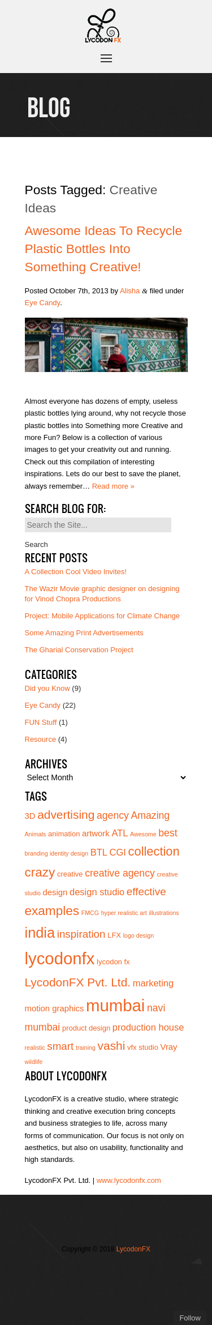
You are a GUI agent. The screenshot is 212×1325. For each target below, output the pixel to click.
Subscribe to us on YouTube (106, 1290)
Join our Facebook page (106, 1272)
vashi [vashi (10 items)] (112, 1045)
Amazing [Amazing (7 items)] (150, 815)
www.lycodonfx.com (129, 1180)
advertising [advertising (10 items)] (65, 814)
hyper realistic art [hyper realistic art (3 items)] (124, 912)
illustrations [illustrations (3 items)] (164, 912)
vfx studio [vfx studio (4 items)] (142, 1047)
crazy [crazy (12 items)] (40, 872)
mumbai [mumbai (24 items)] (115, 1005)
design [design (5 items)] (55, 892)
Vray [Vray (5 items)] (169, 1047)
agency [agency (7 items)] (113, 815)
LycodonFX (133, 1249)
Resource (41, 739)
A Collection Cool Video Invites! (76, 571)
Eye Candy (42, 302)
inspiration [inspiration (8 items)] (81, 934)
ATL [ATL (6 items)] (119, 833)
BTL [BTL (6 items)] (98, 852)
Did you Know (47, 688)
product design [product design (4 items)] (86, 1028)
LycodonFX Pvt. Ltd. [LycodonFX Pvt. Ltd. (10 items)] (78, 982)
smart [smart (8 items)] (60, 1046)
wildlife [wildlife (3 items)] (34, 1061)
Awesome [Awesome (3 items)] (143, 834)
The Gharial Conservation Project (79, 650)
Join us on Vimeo (123, 1272)
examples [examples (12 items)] (52, 911)
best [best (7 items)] (167, 833)
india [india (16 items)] (40, 933)
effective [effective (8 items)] (146, 891)
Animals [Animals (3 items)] (35, 834)
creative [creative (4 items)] (70, 874)
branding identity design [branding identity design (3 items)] (57, 853)
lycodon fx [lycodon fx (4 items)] (113, 962)
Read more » (113, 486)
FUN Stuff (41, 722)
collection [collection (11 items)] (154, 851)
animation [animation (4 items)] (64, 834)
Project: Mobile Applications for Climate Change (102, 616)
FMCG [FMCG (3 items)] (90, 912)
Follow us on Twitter (89, 1272)
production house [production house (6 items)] (148, 1027)
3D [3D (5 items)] (30, 815)
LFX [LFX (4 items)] (114, 935)
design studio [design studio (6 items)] (97, 892)
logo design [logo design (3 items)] (138, 935)
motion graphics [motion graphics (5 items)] (54, 1008)
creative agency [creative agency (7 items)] (120, 873)
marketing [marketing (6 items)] (153, 983)
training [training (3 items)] (86, 1047)
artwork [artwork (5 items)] (96, 833)
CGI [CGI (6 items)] (118, 852)
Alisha (130, 291)
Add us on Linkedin (89, 1290)
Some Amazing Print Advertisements (84, 633)
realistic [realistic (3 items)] (35, 1047)
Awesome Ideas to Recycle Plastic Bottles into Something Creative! (104, 248)
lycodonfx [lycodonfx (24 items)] (60, 958)
